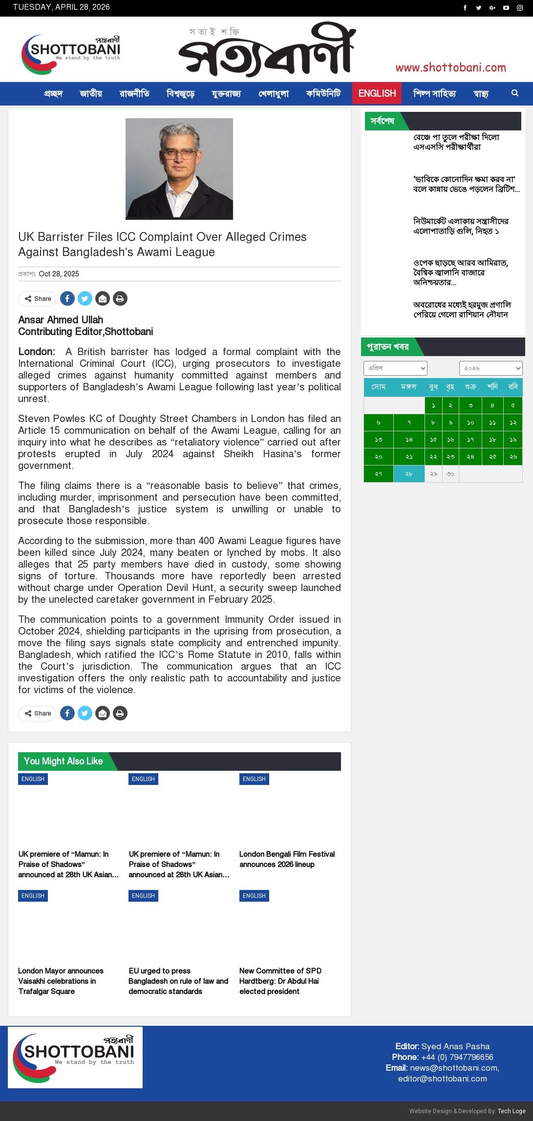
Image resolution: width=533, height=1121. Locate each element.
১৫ (433, 440)
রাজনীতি (134, 93)
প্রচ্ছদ (53, 93)
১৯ (513, 440)
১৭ (470, 440)
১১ (492, 422)
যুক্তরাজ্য (226, 93)
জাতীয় (91, 93)
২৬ (513, 457)
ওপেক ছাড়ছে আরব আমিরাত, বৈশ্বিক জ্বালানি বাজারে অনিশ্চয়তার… (460, 272)
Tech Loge (512, 1111)
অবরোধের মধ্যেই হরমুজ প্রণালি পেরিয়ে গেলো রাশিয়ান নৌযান (462, 309)
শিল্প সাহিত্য (434, 93)
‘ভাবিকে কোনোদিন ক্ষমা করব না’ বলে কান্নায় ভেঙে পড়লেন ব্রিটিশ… (466, 184)
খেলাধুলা (273, 93)
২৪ (470, 457)
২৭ (378, 474)
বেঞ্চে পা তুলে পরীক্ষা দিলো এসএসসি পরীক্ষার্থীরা (456, 142)
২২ (433, 457)
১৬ (450, 440)
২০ (379, 457)
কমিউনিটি (323, 93)
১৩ (378, 440)
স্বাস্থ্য (481, 93)
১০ (470, 422)
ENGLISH (377, 93)
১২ (513, 422)
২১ (409, 457)
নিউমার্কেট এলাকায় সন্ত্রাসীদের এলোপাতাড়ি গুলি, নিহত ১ (461, 226)
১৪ (409, 440)
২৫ (492, 457)
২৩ (450, 457)
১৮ (492, 440)
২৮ (409, 474)
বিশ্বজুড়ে (180, 93)
